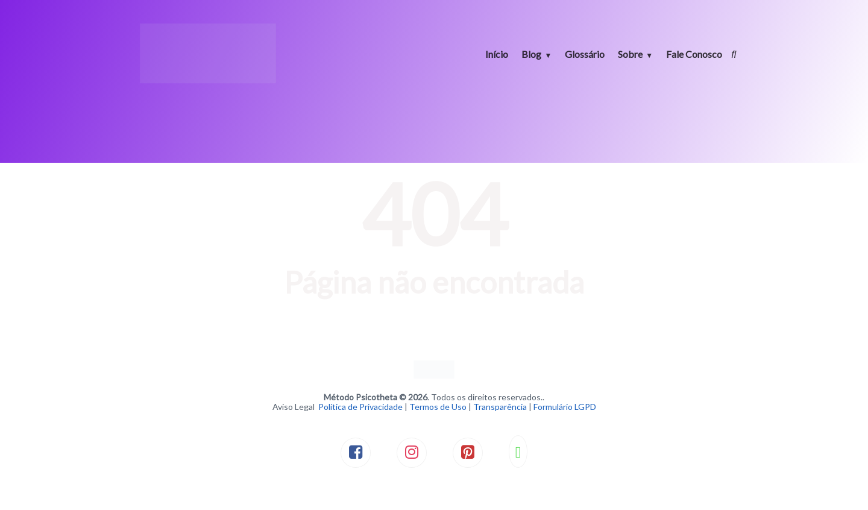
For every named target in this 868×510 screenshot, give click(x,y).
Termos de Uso (438, 406)
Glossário (585, 54)
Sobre (630, 54)
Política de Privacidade (360, 406)
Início (496, 54)
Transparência (500, 406)
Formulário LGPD (564, 406)
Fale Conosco (694, 54)
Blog (531, 54)
